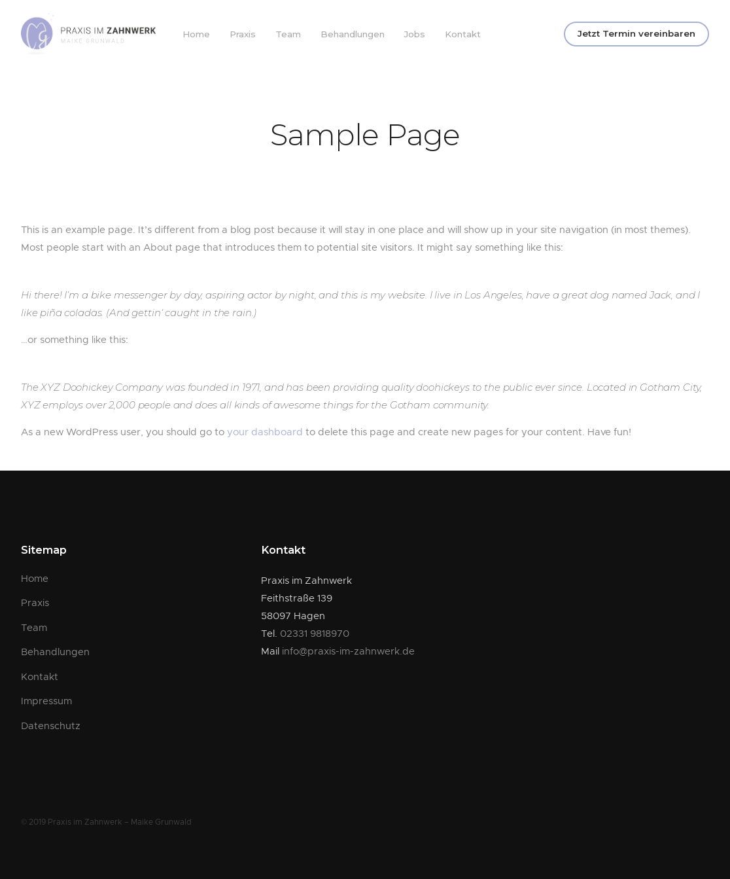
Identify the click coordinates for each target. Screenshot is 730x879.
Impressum (46, 701)
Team (288, 34)
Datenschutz (50, 726)
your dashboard (265, 432)
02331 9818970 (314, 634)
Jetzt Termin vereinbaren (636, 33)
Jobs (414, 34)
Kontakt (463, 34)
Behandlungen (353, 34)
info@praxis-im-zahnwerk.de (348, 651)
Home (196, 34)
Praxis (243, 34)
